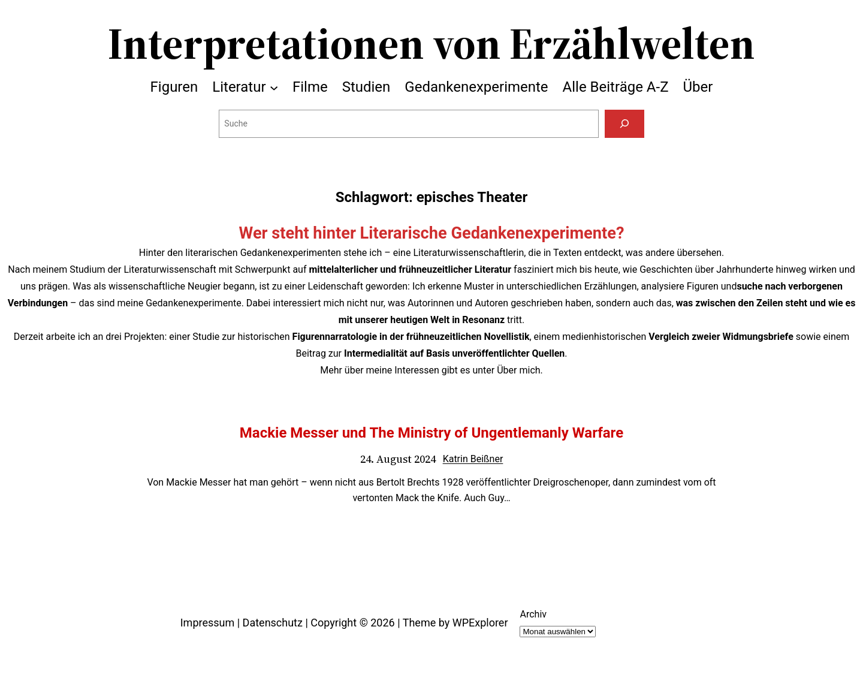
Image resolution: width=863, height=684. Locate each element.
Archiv (533, 614)
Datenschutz (273, 622)
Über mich (518, 370)
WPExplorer (480, 622)
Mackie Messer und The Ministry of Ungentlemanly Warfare (431, 432)
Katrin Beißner (473, 459)
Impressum (207, 622)
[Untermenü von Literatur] (274, 87)
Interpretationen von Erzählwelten (431, 43)
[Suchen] (624, 124)
